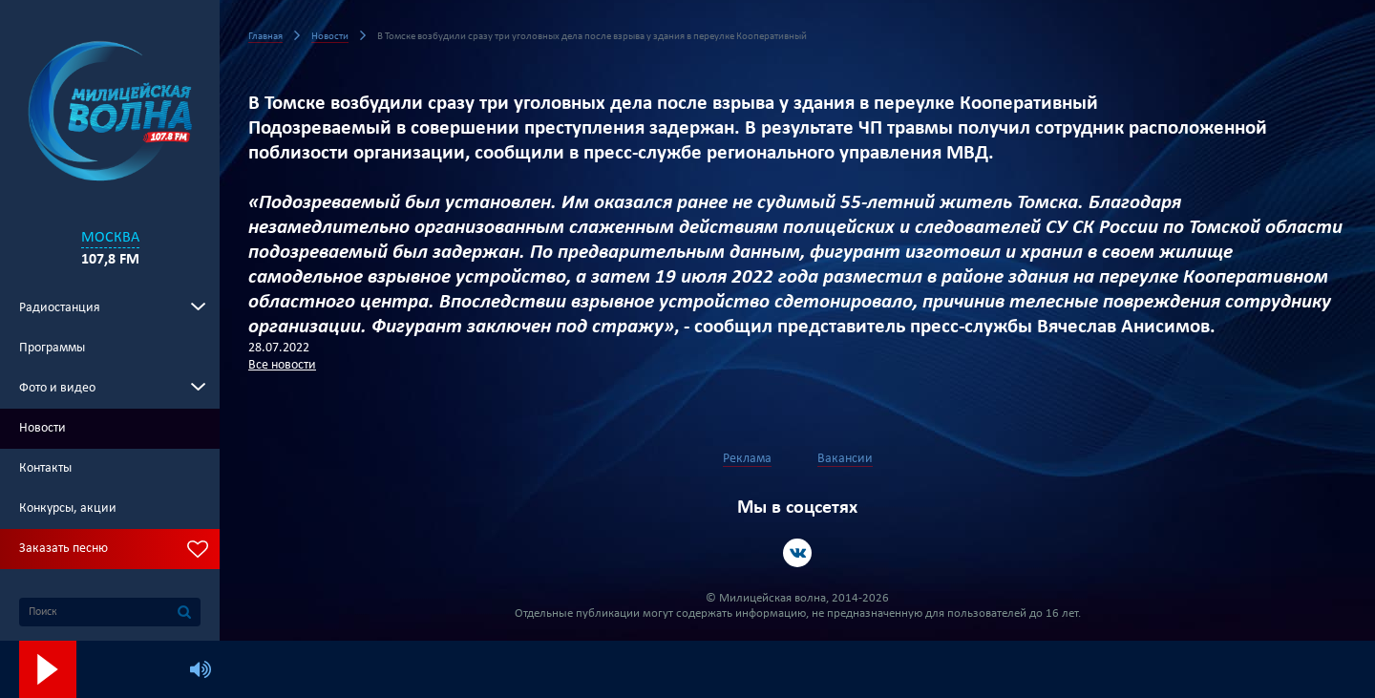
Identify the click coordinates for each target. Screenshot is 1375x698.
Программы (52, 348)
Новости (42, 428)
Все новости (282, 365)
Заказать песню (63, 548)
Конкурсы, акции (67, 508)
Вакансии (845, 459)
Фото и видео (57, 388)
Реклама (747, 459)
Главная (265, 37)
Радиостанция (59, 308)
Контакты (45, 468)
